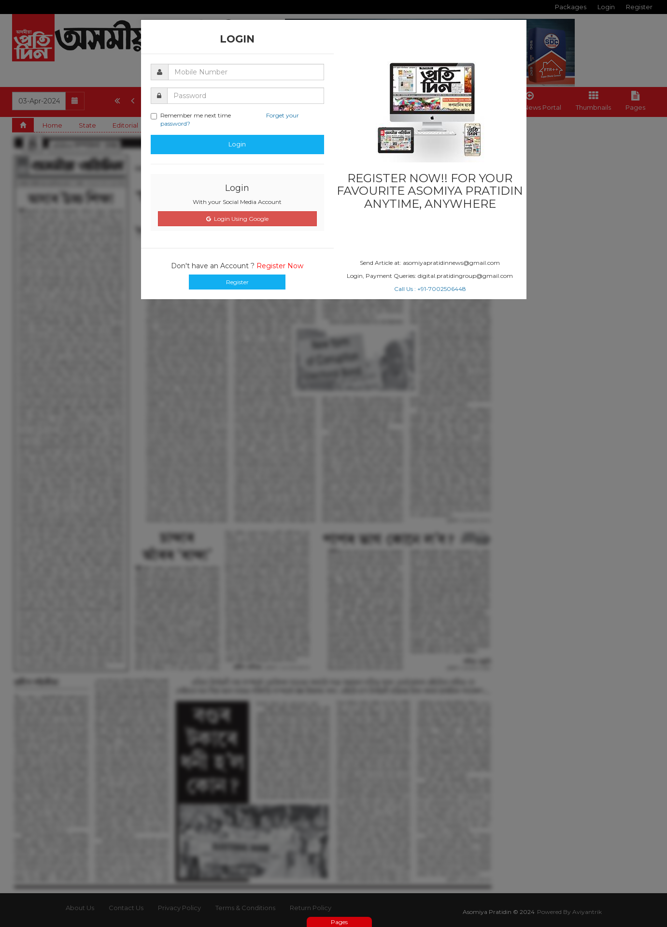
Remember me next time (225, 119)
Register (237, 282)
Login (237, 144)
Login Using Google (237, 218)
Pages (339, 922)
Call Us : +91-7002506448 (430, 288)
